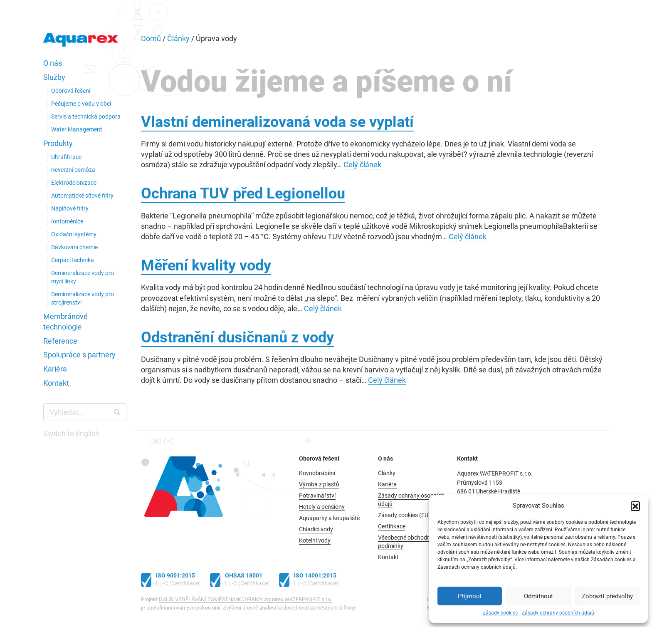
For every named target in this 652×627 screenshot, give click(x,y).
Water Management (76, 129)
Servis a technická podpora (86, 116)
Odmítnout (538, 596)
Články (178, 38)
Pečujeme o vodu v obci (81, 103)
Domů (151, 38)
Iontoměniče (67, 221)
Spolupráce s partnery (79, 355)
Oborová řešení (70, 90)
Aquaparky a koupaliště (329, 518)
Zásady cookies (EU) (404, 515)
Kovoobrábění (317, 473)
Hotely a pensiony (322, 507)
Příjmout (470, 596)
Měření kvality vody (206, 265)
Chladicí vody (316, 529)
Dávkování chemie (74, 247)
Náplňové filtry (70, 208)
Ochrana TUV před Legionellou (243, 193)
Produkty (58, 143)
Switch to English (71, 433)
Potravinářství (317, 495)
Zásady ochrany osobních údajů (558, 613)
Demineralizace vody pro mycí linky (82, 277)
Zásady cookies (500, 613)
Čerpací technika (72, 260)
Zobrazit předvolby (607, 596)
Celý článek (362, 164)
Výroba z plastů (319, 484)
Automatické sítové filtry (82, 195)
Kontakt (56, 383)
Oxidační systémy (73, 234)
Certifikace (391, 526)
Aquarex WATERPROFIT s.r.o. (80, 41)
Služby (54, 77)
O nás (52, 63)
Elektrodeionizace (73, 182)
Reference (60, 341)
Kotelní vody (315, 540)
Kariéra (55, 369)
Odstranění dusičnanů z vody (237, 337)
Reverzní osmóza (73, 169)
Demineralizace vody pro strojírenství (82, 298)
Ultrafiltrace (66, 157)
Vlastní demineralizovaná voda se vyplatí (277, 122)
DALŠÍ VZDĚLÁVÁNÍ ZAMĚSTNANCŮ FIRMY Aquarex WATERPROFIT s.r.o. (245, 599)
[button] (635, 506)
